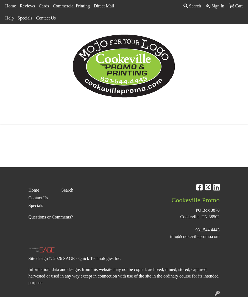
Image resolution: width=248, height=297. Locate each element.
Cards (44, 6)
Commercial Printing (71, 6)
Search (192, 6)
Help (9, 18)
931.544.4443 (208, 230)
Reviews (27, 6)
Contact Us (46, 18)
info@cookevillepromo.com (194, 236)
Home (10, 6)
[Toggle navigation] (8, 118)
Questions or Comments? (51, 217)
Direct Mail (104, 6)
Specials (25, 18)
